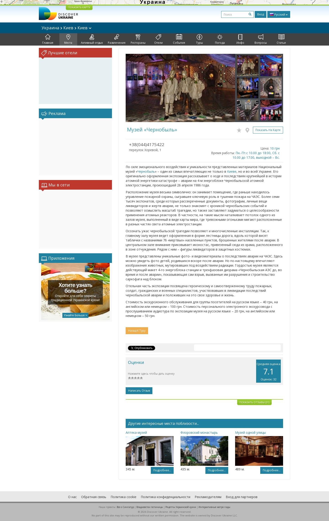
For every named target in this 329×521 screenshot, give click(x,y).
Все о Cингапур (125, 507)
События (179, 39)
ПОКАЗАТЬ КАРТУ (79, 7)
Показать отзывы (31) (254, 402)
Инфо (240, 39)
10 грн (275, 148)
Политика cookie (123, 497)
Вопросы (261, 39)
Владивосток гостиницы (149, 507)
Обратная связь (93, 497)
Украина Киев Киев (66, 27)
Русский (279, 14)
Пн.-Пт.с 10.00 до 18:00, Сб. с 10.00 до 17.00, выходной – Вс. (256, 155)
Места (68, 39)
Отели (158, 39)
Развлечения (116, 39)
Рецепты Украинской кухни (180, 507)
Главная (47, 39)
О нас (72, 497)
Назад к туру (137, 331)
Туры (199, 39)
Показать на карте (268, 130)
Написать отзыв (139, 391)
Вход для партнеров (241, 497)
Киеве (231, 171)
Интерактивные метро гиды (214, 507)
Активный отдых (92, 39)
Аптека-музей (136, 432)
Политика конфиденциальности (165, 497)
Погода (220, 39)
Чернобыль (146, 171)
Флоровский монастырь (199, 432)
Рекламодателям (208, 497)
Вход (260, 14)
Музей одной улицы (250, 432)
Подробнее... (162, 470)
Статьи (281, 39)
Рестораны (138, 39)
